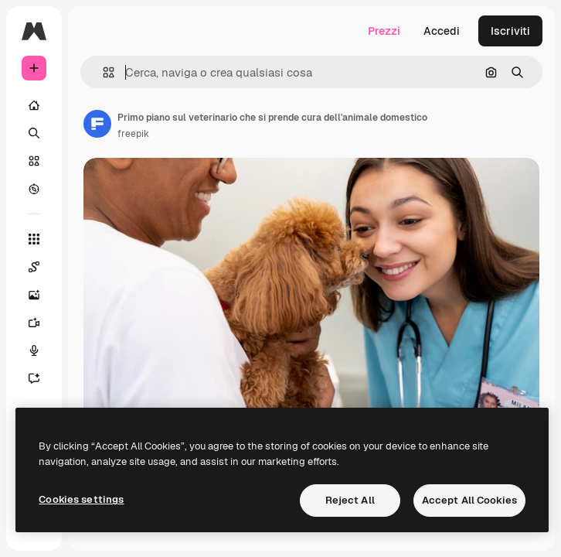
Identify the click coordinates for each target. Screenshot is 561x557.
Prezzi (384, 31)
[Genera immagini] (34, 294)
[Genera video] (34, 322)
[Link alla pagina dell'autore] (97, 124)
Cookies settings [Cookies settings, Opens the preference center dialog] (81, 499)
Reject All (350, 500)
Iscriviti (510, 31)
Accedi (441, 31)
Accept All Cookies (469, 500)
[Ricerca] (34, 133)
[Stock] (34, 161)
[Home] (34, 105)
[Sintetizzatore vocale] (34, 350)
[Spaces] (34, 267)
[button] (102, 72)
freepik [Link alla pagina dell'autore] (133, 134)
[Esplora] (34, 188)
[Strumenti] (34, 239)
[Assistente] (34, 378)
